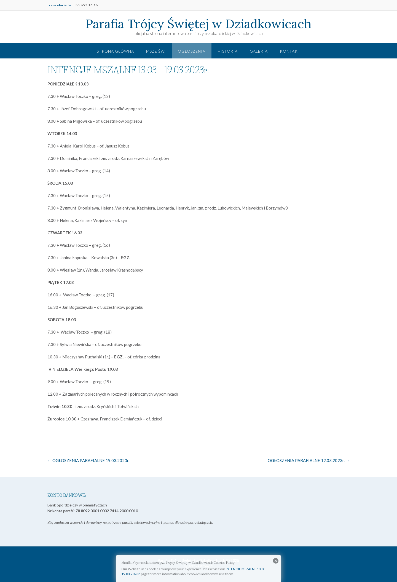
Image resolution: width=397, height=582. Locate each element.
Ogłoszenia (191, 51)
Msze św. (156, 51)
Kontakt (290, 51)
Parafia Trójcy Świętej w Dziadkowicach (199, 23)
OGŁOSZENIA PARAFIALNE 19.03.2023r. (88, 460)
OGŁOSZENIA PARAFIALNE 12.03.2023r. (309, 460)
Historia (228, 51)
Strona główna (115, 51)
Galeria (259, 51)
